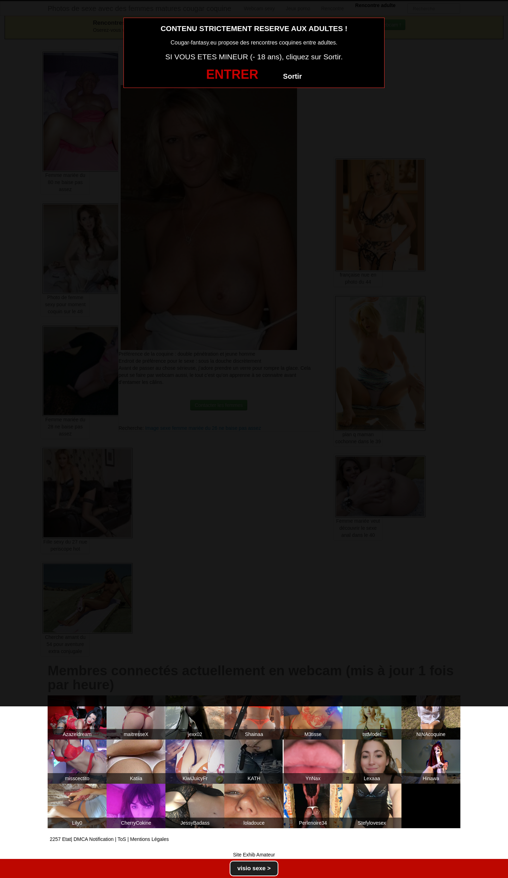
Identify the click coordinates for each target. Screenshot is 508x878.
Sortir (292, 76)
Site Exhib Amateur (254, 855)
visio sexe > (254, 868)
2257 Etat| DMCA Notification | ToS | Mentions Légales (109, 839)
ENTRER (232, 74)
